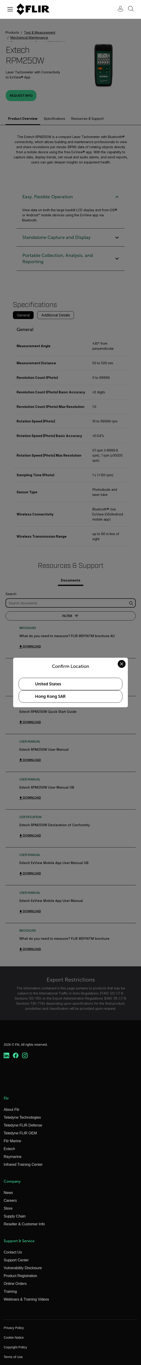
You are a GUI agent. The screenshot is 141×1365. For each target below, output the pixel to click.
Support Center (16, 1260)
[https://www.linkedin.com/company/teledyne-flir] (6, 1055)
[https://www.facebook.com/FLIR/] (15, 1055)
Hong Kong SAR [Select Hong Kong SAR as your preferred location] (50, 696)
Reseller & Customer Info (24, 1224)
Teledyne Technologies (22, 1117)
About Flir (11, 1110)
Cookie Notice (14, 1337)
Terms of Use (13, 1357)
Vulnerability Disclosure (23, 1268)
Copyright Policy (15, 1347)
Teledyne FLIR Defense (23, 1125)
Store (8, 1208)
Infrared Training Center (23, 1164)
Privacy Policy (14, 1328)
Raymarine (12, 1157)
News (8, 1193)
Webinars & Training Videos (26, 1299)
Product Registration (20, 1276)
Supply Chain (15, 1216)
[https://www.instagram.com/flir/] (25, 1055)
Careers (10, 1200)
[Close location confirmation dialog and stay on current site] (122, 664)
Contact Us (13, 1252)
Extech (9, 1149)
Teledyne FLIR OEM (20, 1133)
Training (10, 1291)
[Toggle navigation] (10, 9)
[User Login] (118, 9)
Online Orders (15, 1284)
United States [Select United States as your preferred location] (48, 684)
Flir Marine (12, 1141)
